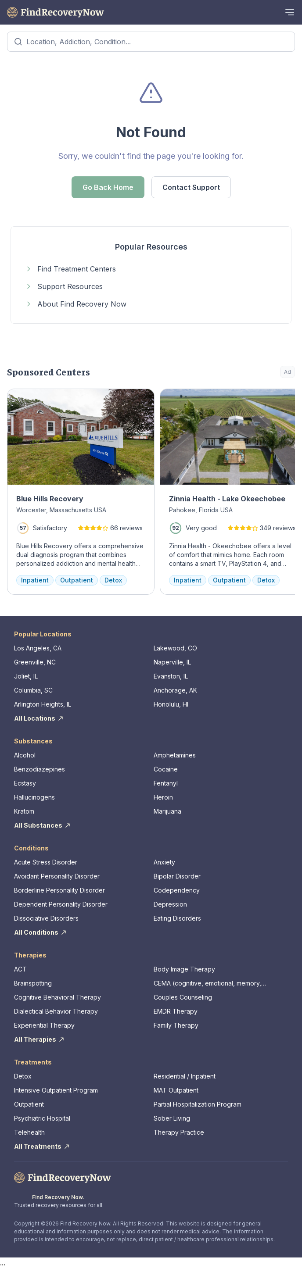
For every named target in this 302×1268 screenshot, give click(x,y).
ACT (20, 969)
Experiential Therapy (44, 1025)
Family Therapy (176, 1025)
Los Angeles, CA (37, 648)
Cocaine (166, 769)
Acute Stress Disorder (45, 862)
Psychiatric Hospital (42, 1118)
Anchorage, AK (175, 690)
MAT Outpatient (176, 1090)
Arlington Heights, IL (42, 704)
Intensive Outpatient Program (56, 1090)
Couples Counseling (183, 997)
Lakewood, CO (175, 648)
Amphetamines (175, 755)
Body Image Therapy (184, 969)
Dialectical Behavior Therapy (56, 1011)
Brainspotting (33, 983)
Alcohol (25, 755)
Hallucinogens (34, 797)
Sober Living (172, 1118)
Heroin (163, 797)
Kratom (24, 811)
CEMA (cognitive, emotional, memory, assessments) (207, 983)
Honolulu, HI (171, 704)
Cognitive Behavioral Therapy (57, 997)
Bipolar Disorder (177, 876)
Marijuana (167, 811)
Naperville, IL (172, 662)
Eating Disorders (177, 918)
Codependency (177, 890)
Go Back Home (108, 187)
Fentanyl (166, 783)
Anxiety (164, 862)
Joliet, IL (26, 676)
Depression (170, 904)
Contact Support (191, 187)
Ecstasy (25, 783)
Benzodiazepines (39, 769)
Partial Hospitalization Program (197, 1104)
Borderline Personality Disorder (59, 890)
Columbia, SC (33, 690)
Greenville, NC (35, 662)
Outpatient (29, 1104)
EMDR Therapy (176, 1011)
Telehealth (29, 1132)
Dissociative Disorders (46, 918)
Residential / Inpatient (185, 1076)
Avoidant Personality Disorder (57, 876)
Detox (23, 1076)
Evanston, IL (171, 676)
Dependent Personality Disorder (61, 904)
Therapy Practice (179, 1132)
